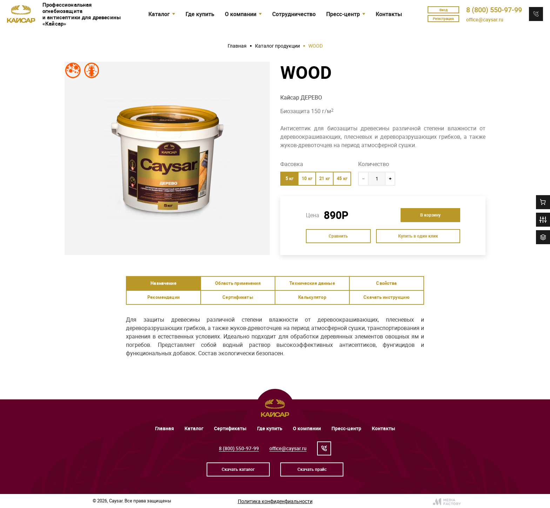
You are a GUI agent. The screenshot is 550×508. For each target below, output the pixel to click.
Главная (237, 45)
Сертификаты (230, 428)
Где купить (200, 14)
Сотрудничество (294, 14)
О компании (307, 428)
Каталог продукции (277, 45)
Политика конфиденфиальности (275, 501)
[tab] (163, 283)
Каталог (194, 428)
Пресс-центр (346, 428)
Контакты (389, 14)
